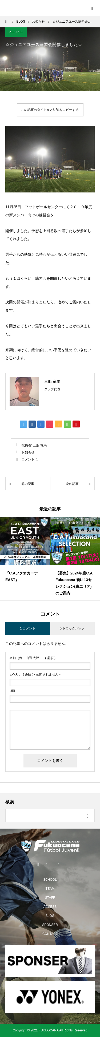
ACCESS (50, 907)
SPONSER (50, 925)
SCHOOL (50, 879)
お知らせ (28, 452)
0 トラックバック (72, 628)
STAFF (50, 898)
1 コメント (27, 628)
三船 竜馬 (52, 381)
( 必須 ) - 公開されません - (35, 674)
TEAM (50, 889)
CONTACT (50, 934)
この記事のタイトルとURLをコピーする (50, 110)
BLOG (50, 916)
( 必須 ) (32, 658)
